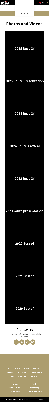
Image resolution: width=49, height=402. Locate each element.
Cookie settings (24, 400)
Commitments (36, 372)
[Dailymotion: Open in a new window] (27, 342)
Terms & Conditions (11, 400)
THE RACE (10, 372)
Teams (26, 369)
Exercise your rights (34, 391)
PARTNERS (34, 376)
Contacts (14, 384)
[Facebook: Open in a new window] (16, 342)
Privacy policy (34, 388)
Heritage (22, 372)
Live (9, 369)
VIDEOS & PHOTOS (18, 376)
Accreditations (14, 388)
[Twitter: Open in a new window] (21, 342)
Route (17, 369)
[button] (42, 2)
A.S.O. (34, 384)
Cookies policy (15, 391)
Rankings (37, 369)
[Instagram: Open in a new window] (32, 342)
